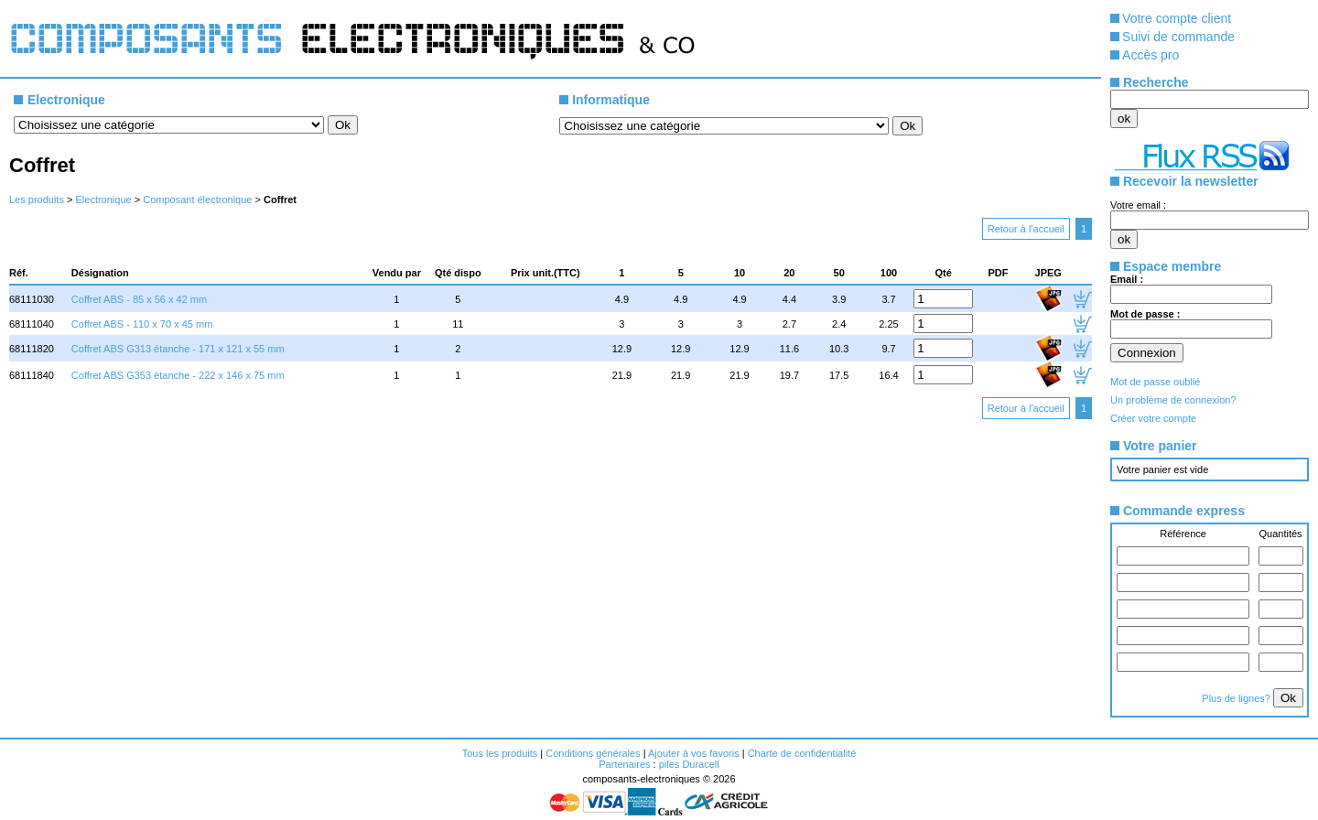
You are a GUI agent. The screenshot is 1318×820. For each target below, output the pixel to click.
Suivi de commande (1178, 36)
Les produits (36, 199)
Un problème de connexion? (1173, 399)
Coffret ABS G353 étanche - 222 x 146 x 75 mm (178, 375)
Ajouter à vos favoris (694, 753)
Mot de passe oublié (1155, 381)
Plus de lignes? (1237, 698)
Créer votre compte (1153, 418)
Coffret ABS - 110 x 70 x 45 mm (141, 323)
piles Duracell (689, 764)
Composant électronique (197, 199)
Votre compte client (1176, 18)
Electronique (103, 199)
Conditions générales (593, 753)
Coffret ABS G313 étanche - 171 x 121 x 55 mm (178, 348)
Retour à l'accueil (1026, 228)
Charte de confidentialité (802, 753)
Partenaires (624, 764)
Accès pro (1150, 55)
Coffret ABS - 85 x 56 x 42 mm (139, 299)
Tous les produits (500, 753)
